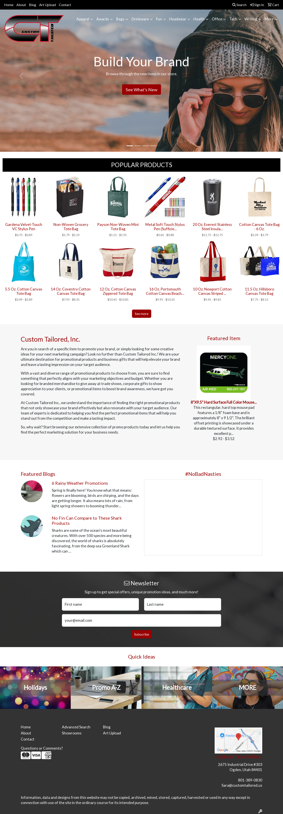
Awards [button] (102, 19)
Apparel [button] (82, 19)
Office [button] (217, 19)
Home (8, 5)
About (21, 5)
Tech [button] (233, 19)
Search (239, 5)
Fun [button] (159, 19)
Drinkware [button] (140, 19)
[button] (21, 76)
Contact (65, 5)
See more (141, 314)
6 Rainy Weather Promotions (80, 483)
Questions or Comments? (42, 748)
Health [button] (199, 19)
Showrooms (72, 733)
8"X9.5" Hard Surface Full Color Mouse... (224, 402)
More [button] (269, 19)
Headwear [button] (177, 19)
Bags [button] (120, 19)
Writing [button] (250, 19)
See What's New (141, 89)
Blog (32, 5)
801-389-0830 (250, 780)
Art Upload (47, 5)
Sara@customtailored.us (242, 785)
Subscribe (141, 634)
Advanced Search (76, 727)
